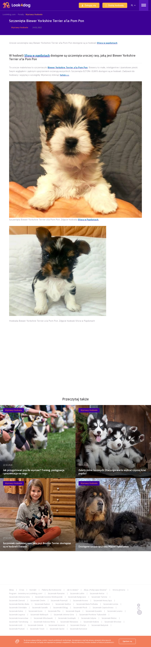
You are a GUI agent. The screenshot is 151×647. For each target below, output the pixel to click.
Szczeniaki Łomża (110, 604)
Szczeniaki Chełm (37, 600)
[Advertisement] (75, 331)
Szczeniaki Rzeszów (56, 593)
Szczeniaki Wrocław (113, 622)
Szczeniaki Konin (35, 611)
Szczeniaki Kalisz (16, 611)
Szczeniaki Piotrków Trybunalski (92, 614)
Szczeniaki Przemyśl (59, 600)
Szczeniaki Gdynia (88, 618)
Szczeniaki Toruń (37, 629)
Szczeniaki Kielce (97, 593)
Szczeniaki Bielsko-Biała (19, 604)
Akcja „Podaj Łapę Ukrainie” (95, 590)
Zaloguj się (88, 5)
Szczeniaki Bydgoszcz (77, 597)
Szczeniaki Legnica (17, 614)
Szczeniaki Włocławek (43, 618)
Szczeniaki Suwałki (40, 607)
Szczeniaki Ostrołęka (18, 607)
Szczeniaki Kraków (91, 622)
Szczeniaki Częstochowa (103, 607)
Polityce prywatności (106, 642)
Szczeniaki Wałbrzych (39, 614)
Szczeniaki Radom (42, 604)
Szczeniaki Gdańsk (35, 625)
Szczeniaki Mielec (109, 618)
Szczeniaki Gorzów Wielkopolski (48, 597)
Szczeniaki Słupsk (73, 611)
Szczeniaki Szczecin (57, 625)
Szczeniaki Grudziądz (67, 618)
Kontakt (33, 590)
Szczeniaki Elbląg (60, 607)
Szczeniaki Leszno (114, 611)
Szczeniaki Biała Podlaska (87, 604)
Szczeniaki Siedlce (63, 604)
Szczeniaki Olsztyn (78, 625)
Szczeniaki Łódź (15, 625)
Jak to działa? (72, 590)
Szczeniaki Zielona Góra (19, 597)
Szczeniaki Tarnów (99, 597)
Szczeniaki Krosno (80, 600)
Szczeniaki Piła (54, 611)
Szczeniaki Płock (80, 607)
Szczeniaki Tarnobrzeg (18, 622)
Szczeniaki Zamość (17, 600)
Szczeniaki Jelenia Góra (64, 614)
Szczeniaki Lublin (77, 593)
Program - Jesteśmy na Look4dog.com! (25, 593)
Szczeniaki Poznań (17, 629)
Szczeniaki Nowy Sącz (103, 600)
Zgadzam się (127, 641)
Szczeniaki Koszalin (94, 611)
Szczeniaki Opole (57, 629)
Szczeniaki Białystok (99, 625)
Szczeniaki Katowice (78, 629)
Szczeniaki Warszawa (69, 622)
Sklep (11, 590)
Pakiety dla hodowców (51, 590)
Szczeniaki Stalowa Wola (44, 622)
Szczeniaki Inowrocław (18, 618)
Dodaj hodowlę (114, 5)
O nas (21, 590)
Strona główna (119, 590)
